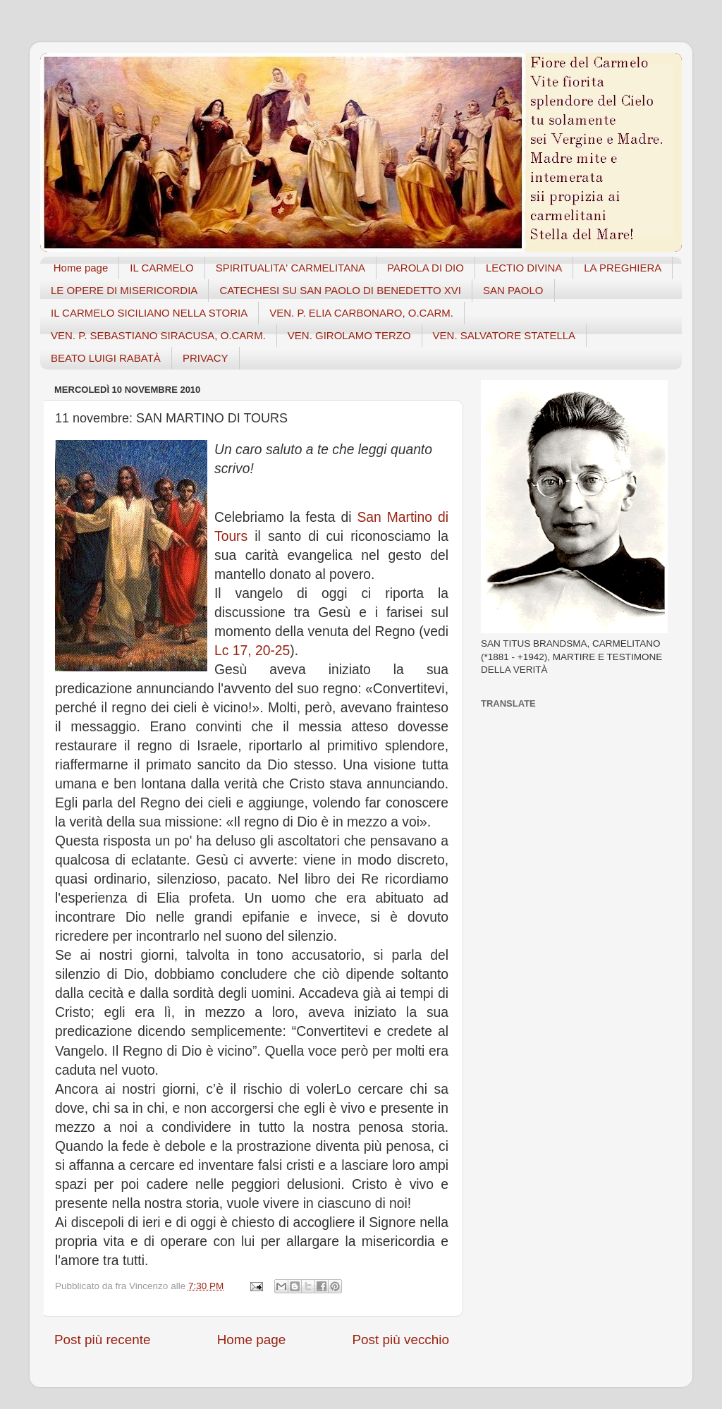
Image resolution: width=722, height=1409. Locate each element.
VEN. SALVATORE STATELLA (504, 335)
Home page (81, 268)
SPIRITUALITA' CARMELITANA (290, 268)
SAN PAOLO (513, 290)
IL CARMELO (161, 268)
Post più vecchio (400, 1339)
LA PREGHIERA (622, 268)
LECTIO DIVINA (524, 268)
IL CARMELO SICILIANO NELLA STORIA (149, 313)
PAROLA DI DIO (425, 268)
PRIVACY (205, 358)
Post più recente (102, 1339)
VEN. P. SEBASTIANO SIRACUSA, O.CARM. (158, 335)
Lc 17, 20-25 (252, 650)
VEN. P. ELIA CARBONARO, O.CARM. (361, 313)
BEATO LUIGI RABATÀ (106, 358)
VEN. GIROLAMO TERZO (349, 335)
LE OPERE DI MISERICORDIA (124, 290)
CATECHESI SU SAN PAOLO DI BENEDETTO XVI (340, 290)
